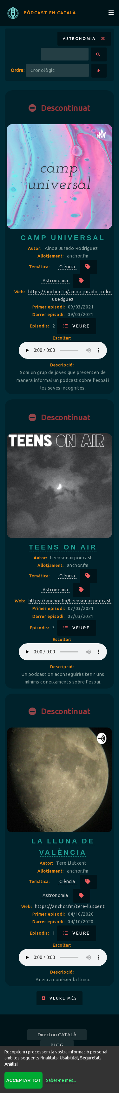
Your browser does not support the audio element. (63, 350)
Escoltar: (62, 338)
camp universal (63, 238)
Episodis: (40, 326)
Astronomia (84, 38)
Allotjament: (51, 256)
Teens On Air (63, 547)
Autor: (35, 248)
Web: (20, 291)
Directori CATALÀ (57, 1034)
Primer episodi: (49, 307)
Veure (76, 326)
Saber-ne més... (61, 1080)
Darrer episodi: (49, 314)
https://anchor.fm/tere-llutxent (70, 906)
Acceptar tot (23, 1080)
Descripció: (62, 365)
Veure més (59, 998)
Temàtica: (40, 266)
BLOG (56, 1045)
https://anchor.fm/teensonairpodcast (70, 600)
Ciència (67, 266)
